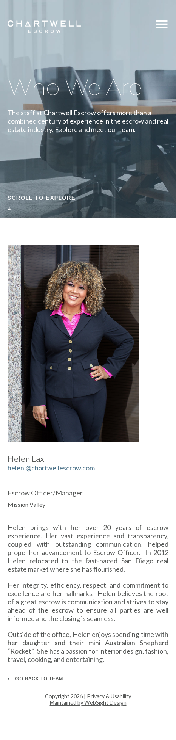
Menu (161, 25)
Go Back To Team (39, 679)
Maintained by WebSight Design (88, 702)
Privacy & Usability (109, 696)
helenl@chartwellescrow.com (51, 468)
